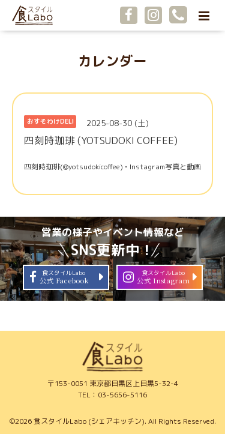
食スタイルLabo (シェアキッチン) (89, 421)
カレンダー (112, 61)
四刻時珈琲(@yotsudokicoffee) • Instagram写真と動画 (112, 166)
